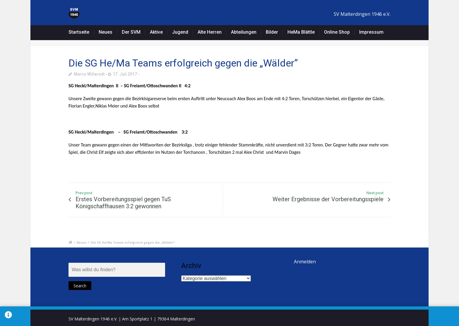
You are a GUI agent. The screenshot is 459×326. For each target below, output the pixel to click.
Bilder (272, 32)
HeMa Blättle (301, 32)
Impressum (371, 32)
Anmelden (305, 261)
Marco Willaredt (89, 74)
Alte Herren (210, 32)
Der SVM (131, 32)
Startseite (78, 32)
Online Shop (337, 32)
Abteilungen (243, 32)
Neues (105, 32)
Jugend (180, 32)
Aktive (156, 32)
